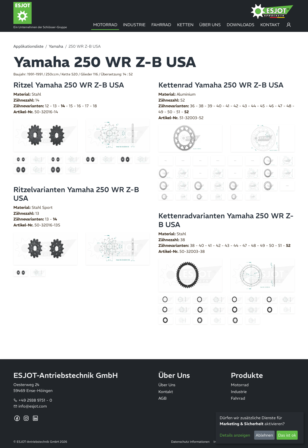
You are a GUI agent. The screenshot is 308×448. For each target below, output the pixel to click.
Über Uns (210, 24)
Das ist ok (287, 435)
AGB (162, 398)
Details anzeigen (235, 435)
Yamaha (56, 46)
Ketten (185, 24)
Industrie (134, 24)
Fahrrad (161, 24)
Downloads (240, 24)
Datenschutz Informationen (190, 442)
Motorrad (105, 24)
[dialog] (260, 428)
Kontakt (270, 24)
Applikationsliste (28, 46)
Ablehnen (264, 435)
